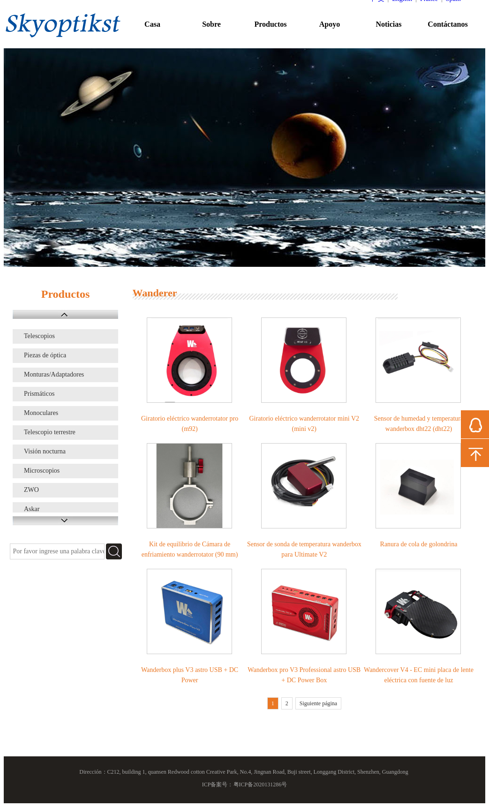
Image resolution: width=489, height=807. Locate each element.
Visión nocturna (45, 451)
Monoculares (41, 412)
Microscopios (42, 470)
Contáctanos (447, 24)
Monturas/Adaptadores (54, 374)
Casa (152, 24)
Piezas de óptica (45, 355)
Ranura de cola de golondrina (419, 544)
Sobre (211, 24)
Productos (270, 24)
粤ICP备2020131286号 (260, 784)
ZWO (31, 489)
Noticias (388, 24)
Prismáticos (39, 393)
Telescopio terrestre (49, 432)
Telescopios (39, 335)
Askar (31, 509)
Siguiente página (318, 703)
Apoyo (329, 24)
